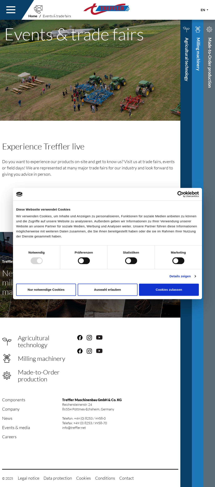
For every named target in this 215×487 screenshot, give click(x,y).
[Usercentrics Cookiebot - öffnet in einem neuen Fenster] (180, 194)
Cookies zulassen (169, 289)
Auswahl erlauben (107, 289)
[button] (11, 10)
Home (32, 16)
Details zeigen (180, 276)
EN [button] (203, 10)
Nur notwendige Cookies (46, 289)
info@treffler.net (74, 427)
